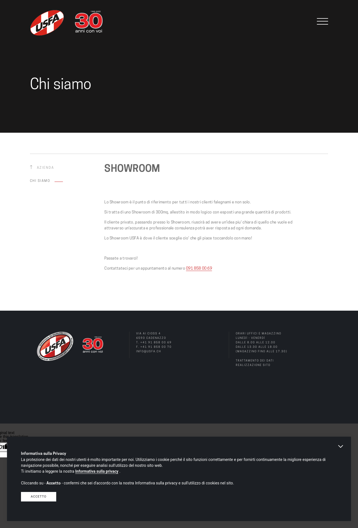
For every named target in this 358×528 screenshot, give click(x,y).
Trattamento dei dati (255, 361)
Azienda (45, 168)
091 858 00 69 (199, 269)
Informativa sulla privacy (96, 471)
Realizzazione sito (253, 365)
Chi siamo (40, 181)
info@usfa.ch (148, 351)
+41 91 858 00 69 (156, 342)
